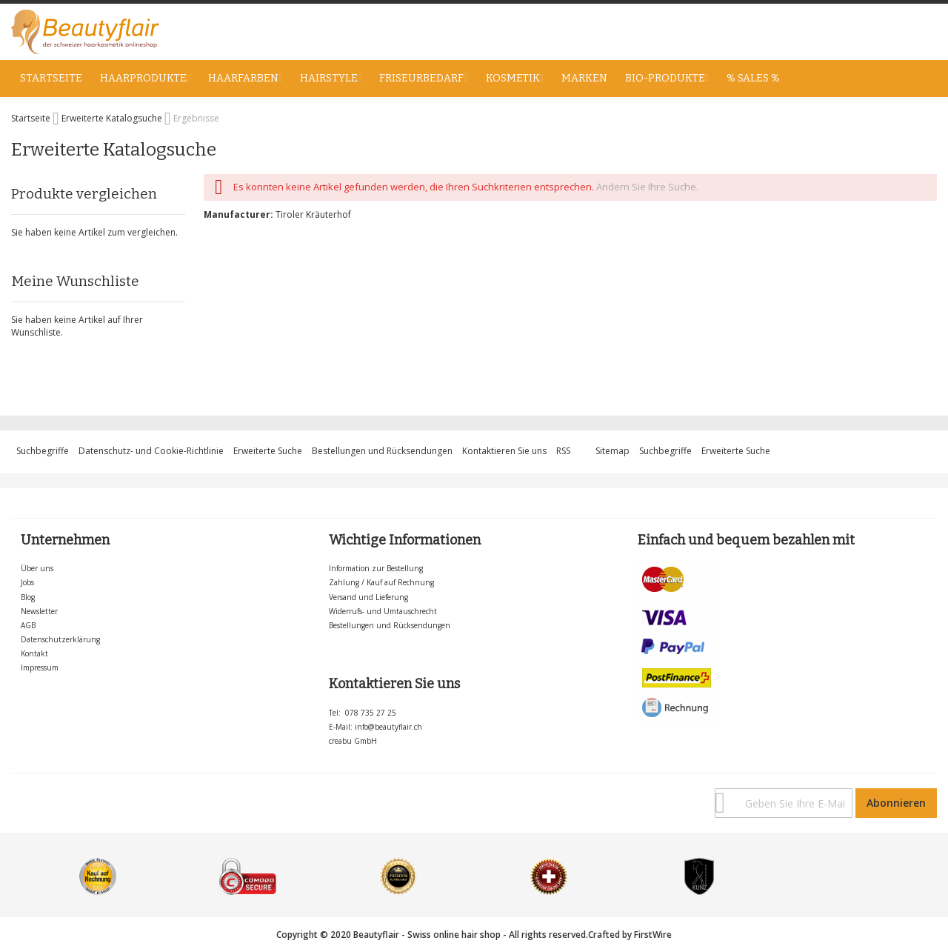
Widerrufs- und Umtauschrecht (383, 611)
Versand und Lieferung (368, 597)
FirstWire (653, 934)
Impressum (40, 667)
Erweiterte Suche (267, 450)
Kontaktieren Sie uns (504, 450)
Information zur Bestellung (376, 568)
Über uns (37, 568)
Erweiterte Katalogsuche (112, 118)
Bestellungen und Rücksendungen (382, 450)
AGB (28, 625)
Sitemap (612, 450)
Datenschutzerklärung (60, 639)
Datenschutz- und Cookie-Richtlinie (151, 450)
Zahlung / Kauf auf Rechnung (381, 582)
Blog (28, 597)
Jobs (27, 582)
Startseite (32, 118)
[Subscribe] (896, 803)
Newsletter (39, 611)
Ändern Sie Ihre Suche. (647, 186)
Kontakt (34, 653)
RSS (563, 450)
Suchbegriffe (42, 450)
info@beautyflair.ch (388, 727)
